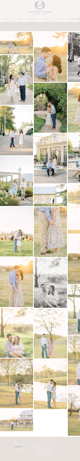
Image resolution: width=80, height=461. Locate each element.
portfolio (18, 447)
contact (18, 448)
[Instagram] (45, 455)
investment (19, 445)
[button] (46, 19)
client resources (20, 450)
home (16, 442)
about (17, 443)
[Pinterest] (47, 455)
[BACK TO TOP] (45, 439)
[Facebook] (42, 455)
